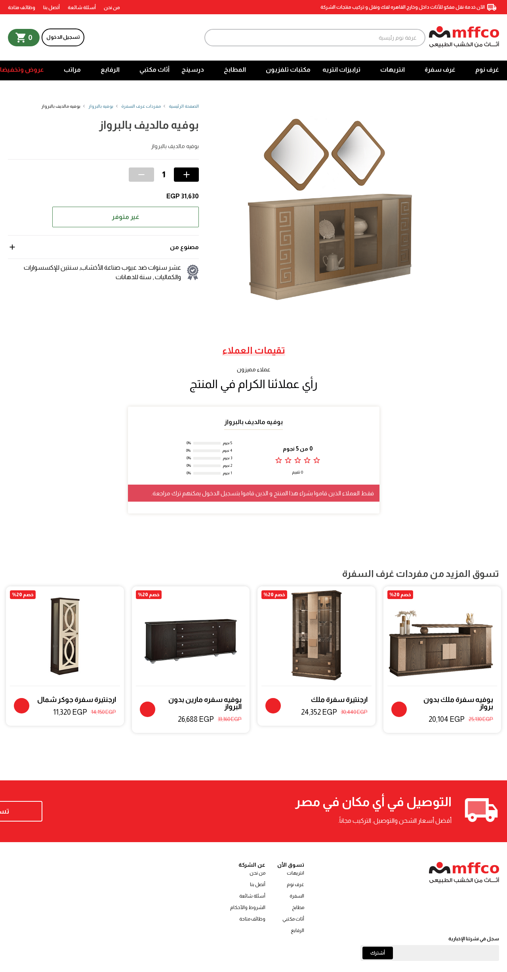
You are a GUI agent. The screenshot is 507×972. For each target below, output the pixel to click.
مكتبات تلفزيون (288, 69)
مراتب (72, 69)
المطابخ (235, 69)
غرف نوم (487, 69)
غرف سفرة (440, 69)
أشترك (377, 953)
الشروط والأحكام (247, 907)
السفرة (297, 896)
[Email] (429, 953)
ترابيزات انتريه (341, 69)
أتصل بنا (51, 7)
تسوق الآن (59, 811)
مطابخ (298, 907)
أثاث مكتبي (154, 69)
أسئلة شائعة (82, 7)
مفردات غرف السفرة (141, 106)
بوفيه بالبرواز (100, 106)
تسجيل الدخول (63, 37)
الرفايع (110, 69)
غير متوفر (125, 216)
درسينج (192, 69)
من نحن (112, 7)
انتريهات (392, 69)
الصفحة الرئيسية (184, 106)
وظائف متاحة (21, 7)
